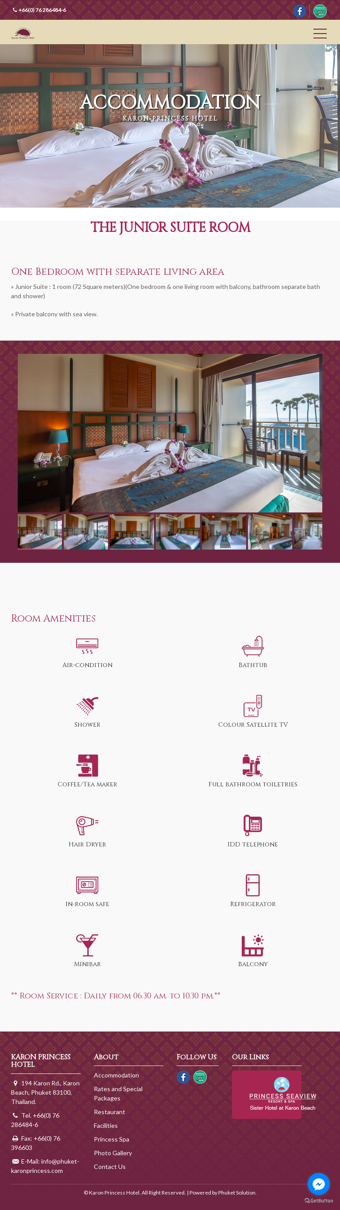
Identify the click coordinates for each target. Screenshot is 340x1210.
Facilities (106, 1125)
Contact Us (110, 1166)
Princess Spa (111, 1139)
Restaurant (109, 1111)
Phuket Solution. (237, 1192)
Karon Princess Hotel (39, 33)
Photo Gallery (113, 1153)
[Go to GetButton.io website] (319, 1201)
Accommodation (116, 1075)
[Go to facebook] (319, 1184)
